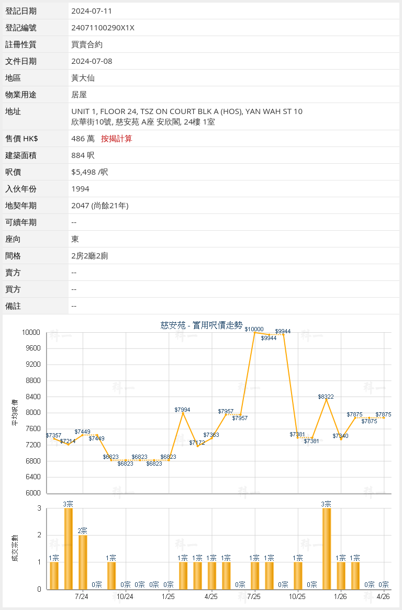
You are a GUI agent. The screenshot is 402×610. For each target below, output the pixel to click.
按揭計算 (116, 138)
